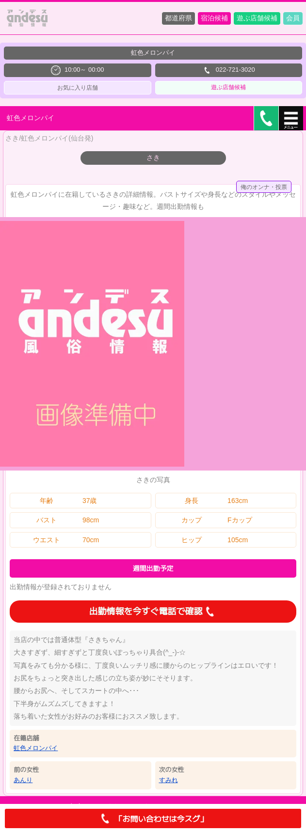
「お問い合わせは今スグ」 (153, 818)
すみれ (168, 780)
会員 (293, 18)
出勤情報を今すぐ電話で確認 (153, 611)
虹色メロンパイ (36, 748)
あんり (23, 780)
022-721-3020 (228, 70)
